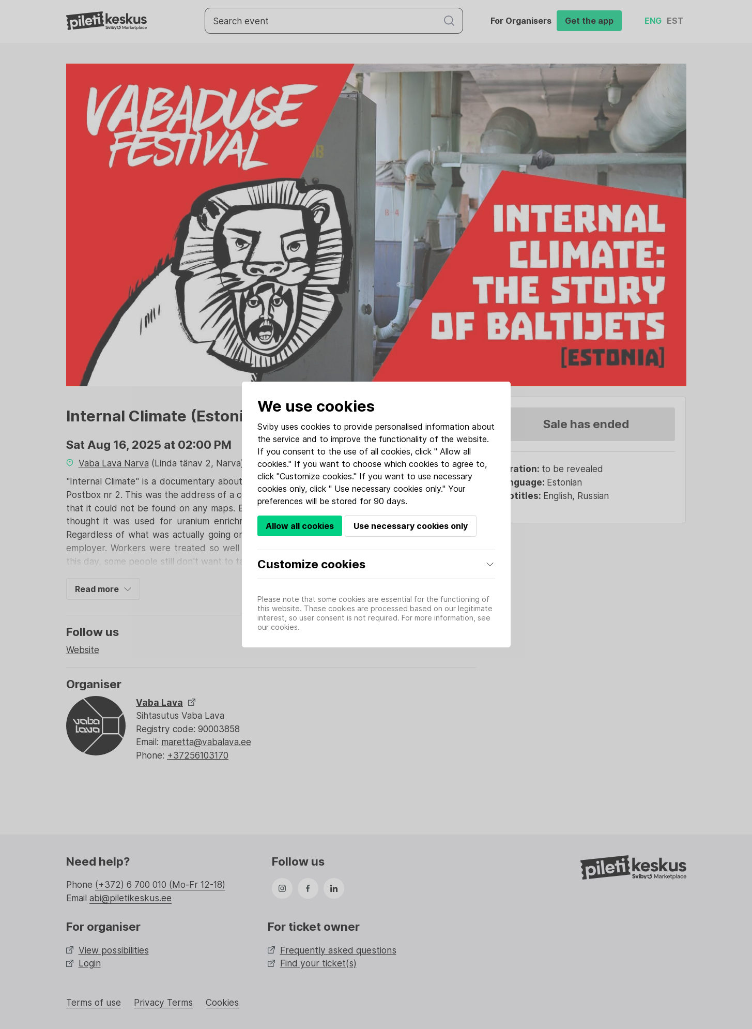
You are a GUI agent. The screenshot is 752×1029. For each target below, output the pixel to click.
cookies (315, 426)
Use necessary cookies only (411, 526)
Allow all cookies (300, 526)
